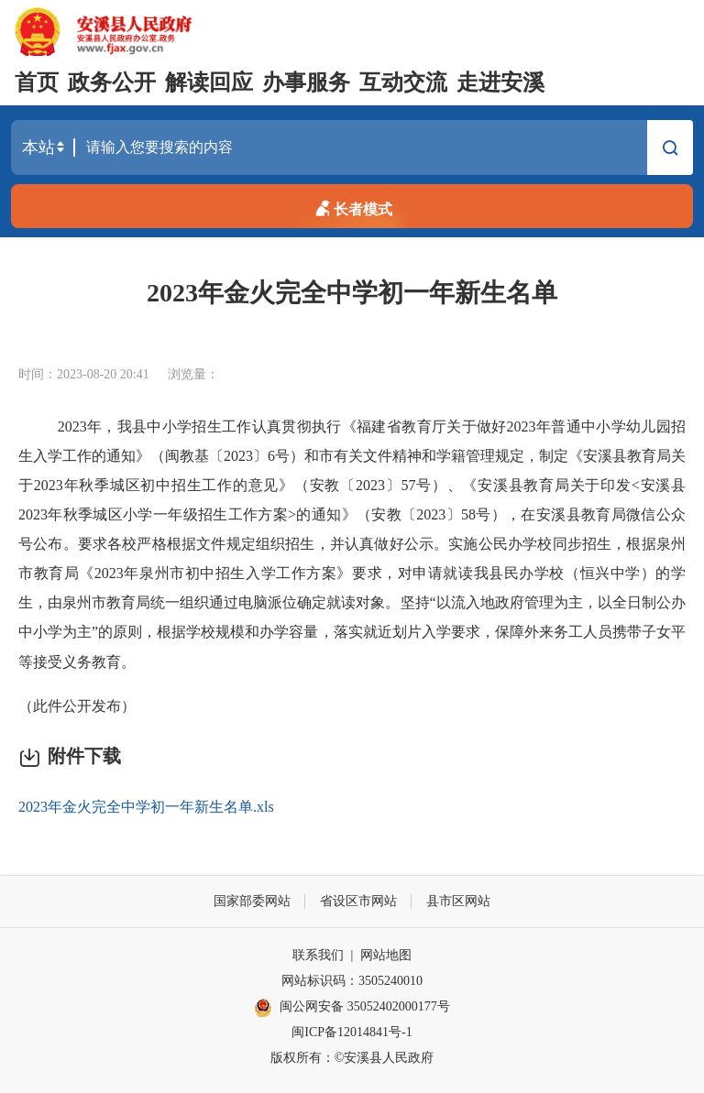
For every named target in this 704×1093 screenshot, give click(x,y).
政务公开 (112, 82)
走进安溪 (500, 82)
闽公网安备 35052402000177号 (352, 1008)
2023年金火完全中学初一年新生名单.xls (146, 806)
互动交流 (403, 82)
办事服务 (306, 82)
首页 (37, 82)
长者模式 (352, 206)
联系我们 (318, 955)
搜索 (670, 150)
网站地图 (386, 955)
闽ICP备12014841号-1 (352, 1032)
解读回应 (209, 82)
